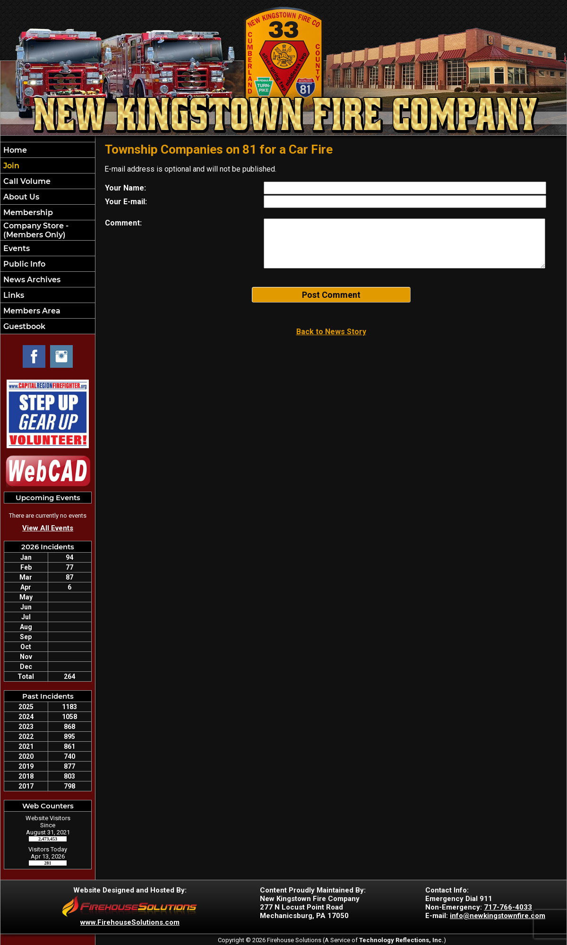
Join (10, 165)
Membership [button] (27, 212)
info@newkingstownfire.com (497, 915)
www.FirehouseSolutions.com (130, 922)
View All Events (47, 528)
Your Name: (125, 187)
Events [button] (15, 248)
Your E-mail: (126, 201)
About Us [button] (20, 196)
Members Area (30, 310)
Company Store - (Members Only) (35, 230)
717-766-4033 (508, 907)
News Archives (30, 279)
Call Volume (26, 181)
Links (12, 295)
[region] (47, 238)
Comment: (123, 222)
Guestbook (23, 326)
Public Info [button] (23, 264)
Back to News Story (331, 331)
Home (14, 150)
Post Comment (331, 295)
